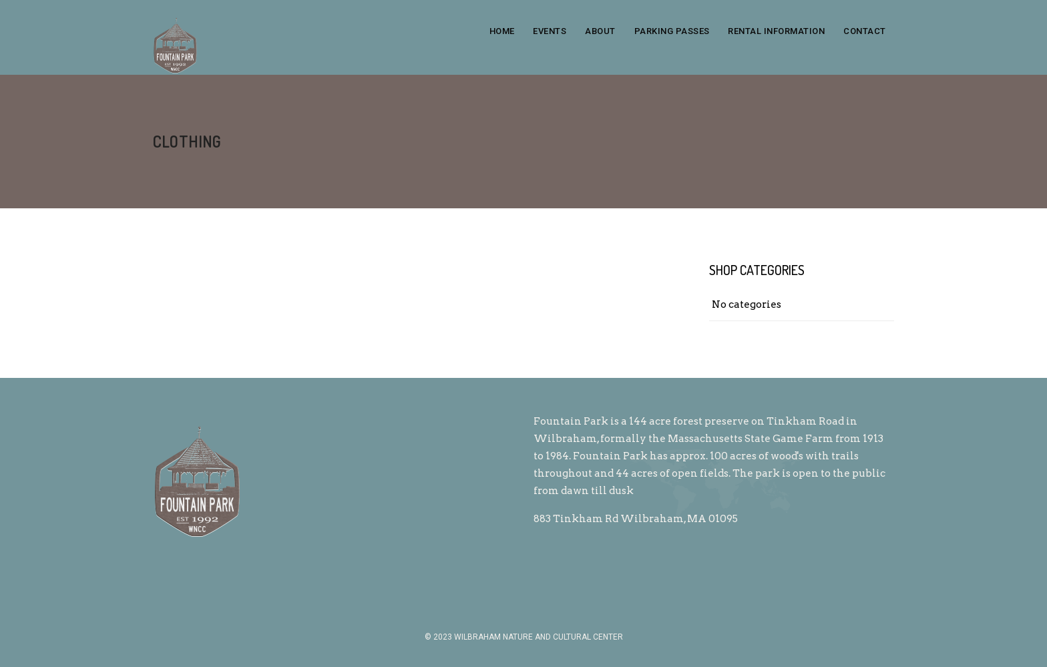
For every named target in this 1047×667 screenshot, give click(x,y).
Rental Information (776, 31)
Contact (864, 31)
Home (502, 31)
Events (549, 31)
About (600, 31)
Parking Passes (672, 31)
